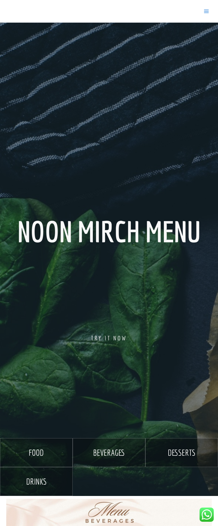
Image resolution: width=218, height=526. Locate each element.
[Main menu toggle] (206, 11)
